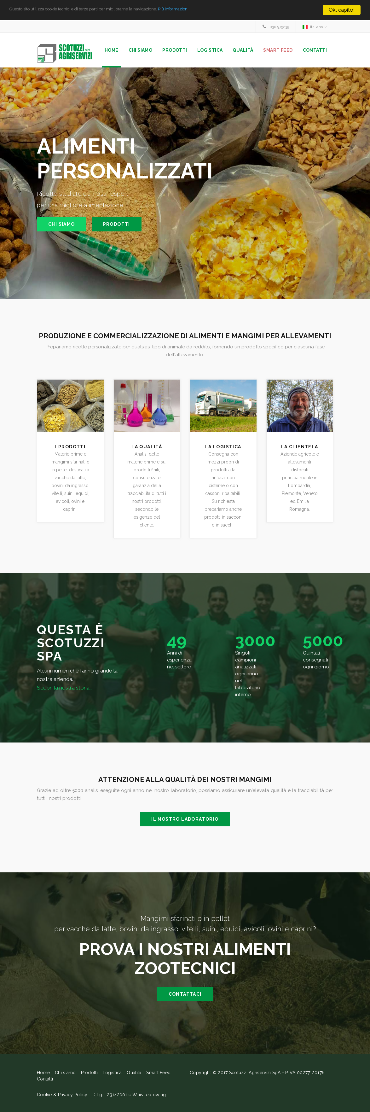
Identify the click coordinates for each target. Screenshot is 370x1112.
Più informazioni (220, 10)
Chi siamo (141, 50)
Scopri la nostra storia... (64, 689)
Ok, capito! (342, 10)
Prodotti (174, 50)
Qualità (243, 50)
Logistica (210, 50)
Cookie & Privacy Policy (62, 1096)
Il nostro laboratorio (184, 821)
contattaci (185, 995)
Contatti (315, 50)
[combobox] (314, 26)
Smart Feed (277, 50)
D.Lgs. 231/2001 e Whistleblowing (129, 1096)
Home (112, 50)
